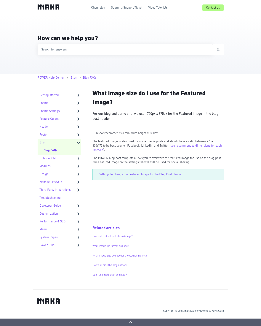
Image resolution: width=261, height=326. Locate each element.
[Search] (218, 49)
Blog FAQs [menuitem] (50, 150)
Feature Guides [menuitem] (49, 119)
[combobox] (125, 49)
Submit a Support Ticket (126, 7)
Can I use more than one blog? (109, 275)
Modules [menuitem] (45, 166)
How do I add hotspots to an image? (112, 236)
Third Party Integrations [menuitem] (55, 190)
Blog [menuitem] (42, 142)
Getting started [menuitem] (49, 95)
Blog (74, 77)
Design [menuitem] (44, 174)
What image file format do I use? (110, 246)
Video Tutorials (158, 7)
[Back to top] (130, 322)
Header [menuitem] (44, 126)
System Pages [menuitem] (48, 237)
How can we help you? (68, 39)
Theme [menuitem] (43, 103)
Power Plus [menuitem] (47, 245)
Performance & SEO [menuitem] (52, 221)
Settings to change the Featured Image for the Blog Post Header (140, 174)
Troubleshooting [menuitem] (50, 198)
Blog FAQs (90, 77)
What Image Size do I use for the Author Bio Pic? (119, 255)
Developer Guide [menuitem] (50, 205)
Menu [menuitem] (43, 229)
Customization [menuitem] (48, 213)
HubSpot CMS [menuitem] (48, 158)
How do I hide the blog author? (109, 265)
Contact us (213, 7)
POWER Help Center (51, 77)
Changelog (98, 7)
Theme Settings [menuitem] (49, 111)
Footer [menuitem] (43, 134)
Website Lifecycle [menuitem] (50, 182)
